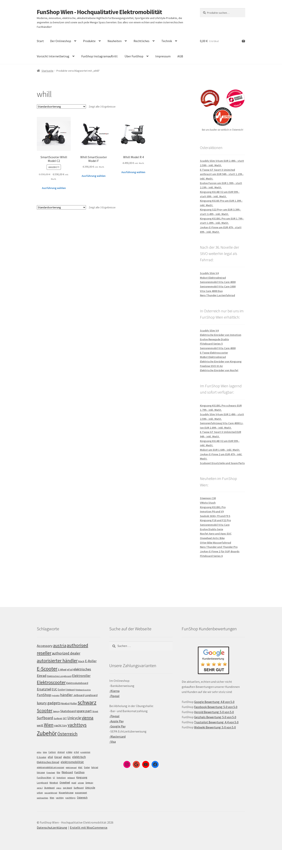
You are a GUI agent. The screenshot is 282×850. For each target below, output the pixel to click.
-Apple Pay (116, 721)
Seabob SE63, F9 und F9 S (215, 516)
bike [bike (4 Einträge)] (45, 752)
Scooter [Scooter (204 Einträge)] (44, 710)
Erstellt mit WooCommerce (88, 827)
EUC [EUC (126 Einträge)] (54, 689)
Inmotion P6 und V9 (212, 511)
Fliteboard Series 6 (211, 556)
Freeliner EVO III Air (211, 366)
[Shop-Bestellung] (61, 106)
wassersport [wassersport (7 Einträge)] (81, 792)
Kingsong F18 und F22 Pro (215, 520)
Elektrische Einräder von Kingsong (220, 361)
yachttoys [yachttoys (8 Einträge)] (70, 797)
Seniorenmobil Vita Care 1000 (218, 286)
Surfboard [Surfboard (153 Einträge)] (45, 717)
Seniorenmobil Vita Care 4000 (218, 282)
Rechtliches (141, 41)
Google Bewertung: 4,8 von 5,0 (214, 702)
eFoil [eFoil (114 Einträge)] (70, 669)
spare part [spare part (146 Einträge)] (84, 711)
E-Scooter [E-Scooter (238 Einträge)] (47, 668)
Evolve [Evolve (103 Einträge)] (61, 689)
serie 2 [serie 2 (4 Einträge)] (39, 788)
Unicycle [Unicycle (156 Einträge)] (74, 717)
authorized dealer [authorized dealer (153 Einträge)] (66, 653)
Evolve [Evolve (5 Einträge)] (87, 767)
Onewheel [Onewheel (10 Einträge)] (65, 782)
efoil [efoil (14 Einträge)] (50, 757)
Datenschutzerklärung (52, 827)
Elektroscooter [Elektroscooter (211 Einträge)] (51, 682)
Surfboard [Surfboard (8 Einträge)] (79, 787)
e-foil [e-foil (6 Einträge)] (76, 752)
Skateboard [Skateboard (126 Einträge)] (68, 711)
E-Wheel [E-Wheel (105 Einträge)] (62, 669)
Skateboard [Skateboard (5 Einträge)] (49, 787)
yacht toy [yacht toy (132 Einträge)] (60, 725)
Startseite (47, 70)
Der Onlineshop (60, 41)
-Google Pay (117, 726)
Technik (166, 41)
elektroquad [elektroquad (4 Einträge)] (71, 767)
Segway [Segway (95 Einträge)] (56, 711)
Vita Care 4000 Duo (211, 291)
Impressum (163, 56)
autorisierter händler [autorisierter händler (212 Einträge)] (57, 661)
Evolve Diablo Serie (211, 529)
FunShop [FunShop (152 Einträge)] (44, 695)
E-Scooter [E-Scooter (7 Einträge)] (41, 757)
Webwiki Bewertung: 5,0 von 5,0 (215, 727)
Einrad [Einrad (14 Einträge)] (58, 757)
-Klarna (114, 691)
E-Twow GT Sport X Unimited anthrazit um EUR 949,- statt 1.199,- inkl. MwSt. (222, 174)
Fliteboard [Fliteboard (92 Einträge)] (70, 689)
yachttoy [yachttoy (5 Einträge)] (60, 797)
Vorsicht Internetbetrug (53, 56)
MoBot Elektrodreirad (213, 357)
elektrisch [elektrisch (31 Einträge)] (79, 757)
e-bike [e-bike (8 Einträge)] (69, 752)
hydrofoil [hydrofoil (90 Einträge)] (56, 695)
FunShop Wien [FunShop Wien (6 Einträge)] (44, 777)
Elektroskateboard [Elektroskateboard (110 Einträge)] (77, 683)
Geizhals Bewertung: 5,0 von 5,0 (215, 717)
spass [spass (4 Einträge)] (58, 788)
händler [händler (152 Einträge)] (66, 695)
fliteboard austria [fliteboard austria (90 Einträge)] (83, 689)
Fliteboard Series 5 (211, 343)
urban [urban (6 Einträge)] (40, 792)
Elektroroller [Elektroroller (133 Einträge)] (81, 676)
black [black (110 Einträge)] (81, 661)
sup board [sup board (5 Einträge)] (67, 787)
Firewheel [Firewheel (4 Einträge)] (50, 772)
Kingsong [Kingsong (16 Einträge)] (81, 777)
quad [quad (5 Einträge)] (73, 782)
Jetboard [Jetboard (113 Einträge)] (78, 695)
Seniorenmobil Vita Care (215, 525)
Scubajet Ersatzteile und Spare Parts (222, 463)
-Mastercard (117, 736)
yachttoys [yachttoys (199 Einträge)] (77, 725)
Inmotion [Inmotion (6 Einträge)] (61, 777)
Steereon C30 (208, 498)
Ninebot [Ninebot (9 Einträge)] (54, 782)
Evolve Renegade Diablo (214, 339)
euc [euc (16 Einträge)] (80, 767)
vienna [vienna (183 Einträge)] (87, 717)
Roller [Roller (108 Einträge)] (73, 703)
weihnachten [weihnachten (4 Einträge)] (42, 798)
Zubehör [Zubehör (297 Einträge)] (47, 733)
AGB (180, 56)
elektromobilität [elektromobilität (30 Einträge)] (72, 762)
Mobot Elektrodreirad (213, 277)
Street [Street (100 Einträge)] (95, 711)
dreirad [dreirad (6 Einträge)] (61, 752)
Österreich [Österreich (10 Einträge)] (82, 797)
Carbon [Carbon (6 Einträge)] (52, 752)
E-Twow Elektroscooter (214, 352)
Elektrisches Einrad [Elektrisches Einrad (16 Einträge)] (48, 762)
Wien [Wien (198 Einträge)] (48, 725)
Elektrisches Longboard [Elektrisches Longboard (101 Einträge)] (59, 676)
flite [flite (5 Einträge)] (58, 772)
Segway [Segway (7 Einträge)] (89, 782)
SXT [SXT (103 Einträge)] (65, 718)
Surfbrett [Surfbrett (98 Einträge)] (58, 718)
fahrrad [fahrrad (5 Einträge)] (94, 767)
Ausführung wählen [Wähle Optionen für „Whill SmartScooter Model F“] (94, 176)
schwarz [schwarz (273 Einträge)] (87, 702)
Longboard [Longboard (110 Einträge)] (91, 695)
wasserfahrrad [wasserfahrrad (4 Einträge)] (50, 792)
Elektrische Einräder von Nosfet (219, 370)
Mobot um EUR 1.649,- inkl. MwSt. (220, 450)
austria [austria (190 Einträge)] (59, 645)
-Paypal (114, 696)
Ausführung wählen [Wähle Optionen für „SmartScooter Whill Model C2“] (54, 188)
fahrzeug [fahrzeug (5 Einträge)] (41, 772)
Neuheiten (115, 41)
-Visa (112, 741)
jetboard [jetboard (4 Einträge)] (71, 777)
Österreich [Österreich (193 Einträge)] (67, 733)
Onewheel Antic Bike (212, 538)
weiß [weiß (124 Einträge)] (40, 725)
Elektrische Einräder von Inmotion (220, 335)
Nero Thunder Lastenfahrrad (217, 295)
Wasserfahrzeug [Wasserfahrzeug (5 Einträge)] (66, 792)
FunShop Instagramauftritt (99, 56)
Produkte (89, 41)
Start (40, 41)
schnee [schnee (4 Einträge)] (81, 782)
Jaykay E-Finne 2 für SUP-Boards (220, 551)
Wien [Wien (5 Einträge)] (52, 797)
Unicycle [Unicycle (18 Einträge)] (90, 787)
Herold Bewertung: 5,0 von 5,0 (214, 712)
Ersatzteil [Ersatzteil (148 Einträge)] (44, 689)
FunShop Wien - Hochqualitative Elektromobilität (99, 12)
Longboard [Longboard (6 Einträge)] (42, 782)
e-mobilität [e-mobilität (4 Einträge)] (85, 752)
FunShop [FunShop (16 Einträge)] (79, 772)
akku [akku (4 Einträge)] (39, 752)
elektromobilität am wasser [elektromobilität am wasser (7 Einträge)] (50, 767)
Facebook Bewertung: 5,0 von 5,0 (215, 707)
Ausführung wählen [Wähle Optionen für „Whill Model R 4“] (133, 172)
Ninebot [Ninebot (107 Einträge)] (65, 703)
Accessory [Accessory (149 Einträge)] (44, 645)
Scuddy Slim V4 (209, 273)
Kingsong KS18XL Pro (213, 507)
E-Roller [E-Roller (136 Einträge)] (91, 661)
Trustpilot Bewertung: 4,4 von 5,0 (216, 722)
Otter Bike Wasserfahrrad (215, 542)
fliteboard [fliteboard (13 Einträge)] (67, 772)
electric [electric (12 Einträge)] (67, 757)
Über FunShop (134, 56)
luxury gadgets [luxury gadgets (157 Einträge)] (49, 703)
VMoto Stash (208, 502)
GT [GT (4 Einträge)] (54, 777)
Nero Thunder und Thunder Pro (219, 547)
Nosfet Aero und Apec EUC (215, 533)
